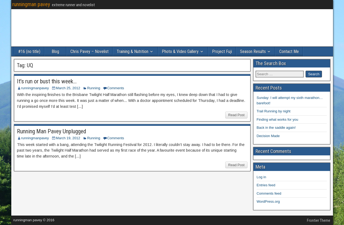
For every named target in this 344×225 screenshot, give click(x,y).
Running (93, 88)
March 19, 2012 (68, 138)
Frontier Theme (318, 220)
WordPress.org (268, 201)
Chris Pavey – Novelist (89, 51)
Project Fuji (222, 51)
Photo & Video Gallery (180, 51)
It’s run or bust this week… (47, 81)
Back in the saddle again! (276, 128)
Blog (55, 51)
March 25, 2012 (68, 88)
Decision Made (268, 136)
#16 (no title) (29, 51)
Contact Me (289, 51)
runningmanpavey (35, 88)
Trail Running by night (274, 111)
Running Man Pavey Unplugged (51, 131)
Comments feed (269, 193)
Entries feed (266, 185)
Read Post (236, 115)
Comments (115, 88)
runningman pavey (31, 4)
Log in (261, 177)
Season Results (253, 51)
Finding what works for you (277, 119)
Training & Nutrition (132, 51)
